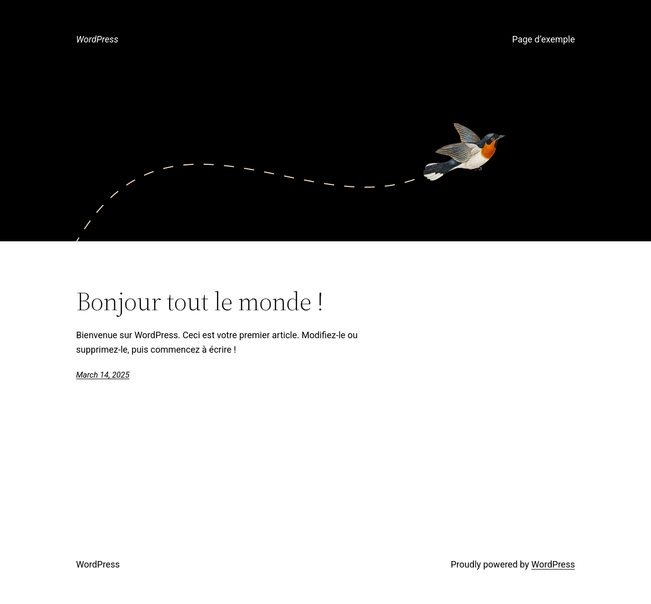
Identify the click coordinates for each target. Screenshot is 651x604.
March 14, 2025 (103, 375)
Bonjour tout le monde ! (200, 301)
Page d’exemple (543, 39)
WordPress (97, 39)
